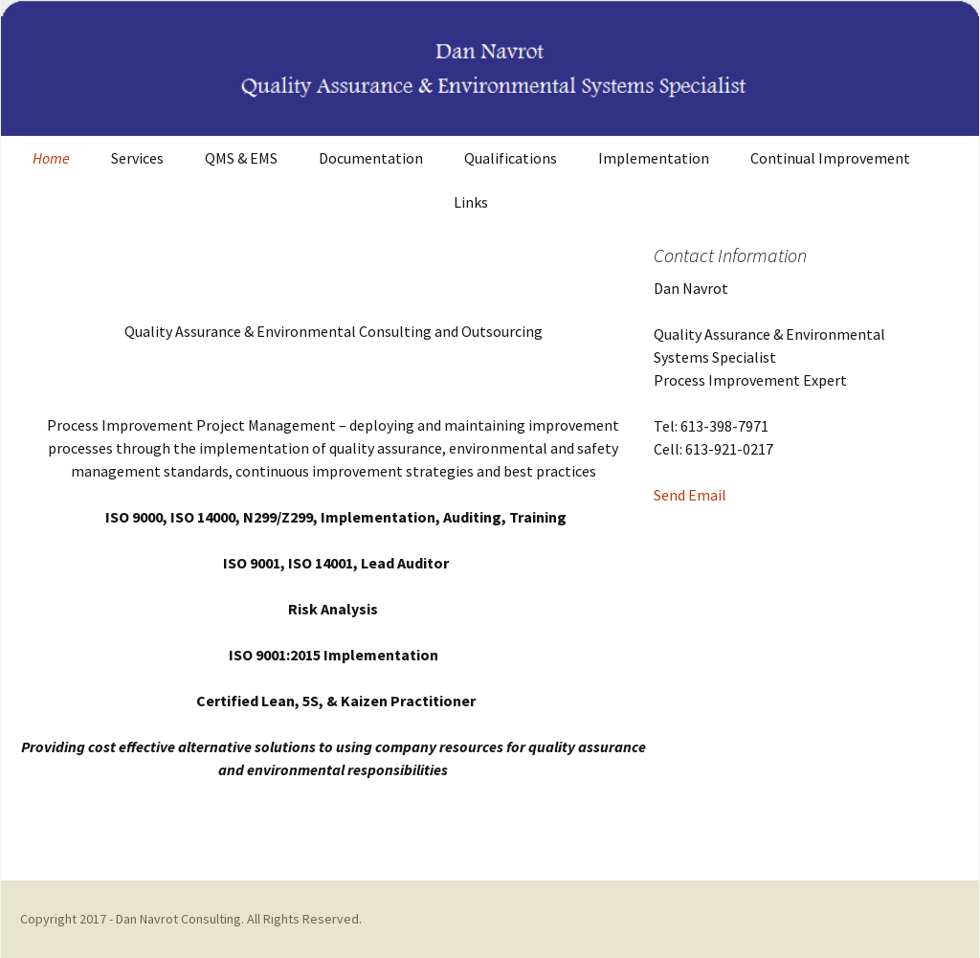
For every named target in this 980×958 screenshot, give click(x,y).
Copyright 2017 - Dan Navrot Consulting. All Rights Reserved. (191, 918)
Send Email (690, 494)
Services (137, 157)
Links (471, 202)
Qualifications (510, 157)
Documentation (371, 157)
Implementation (653, 157)
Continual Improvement (830, 157)
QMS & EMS (241, 157)
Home (51, 157)
